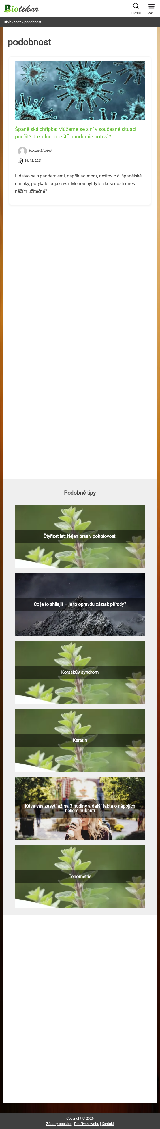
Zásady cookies (59, 1124)
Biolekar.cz (12, 22)
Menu (151, 7)
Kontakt (108, 1124)
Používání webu (86, 1124)
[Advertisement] (80, 248)
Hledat (136, 8)
